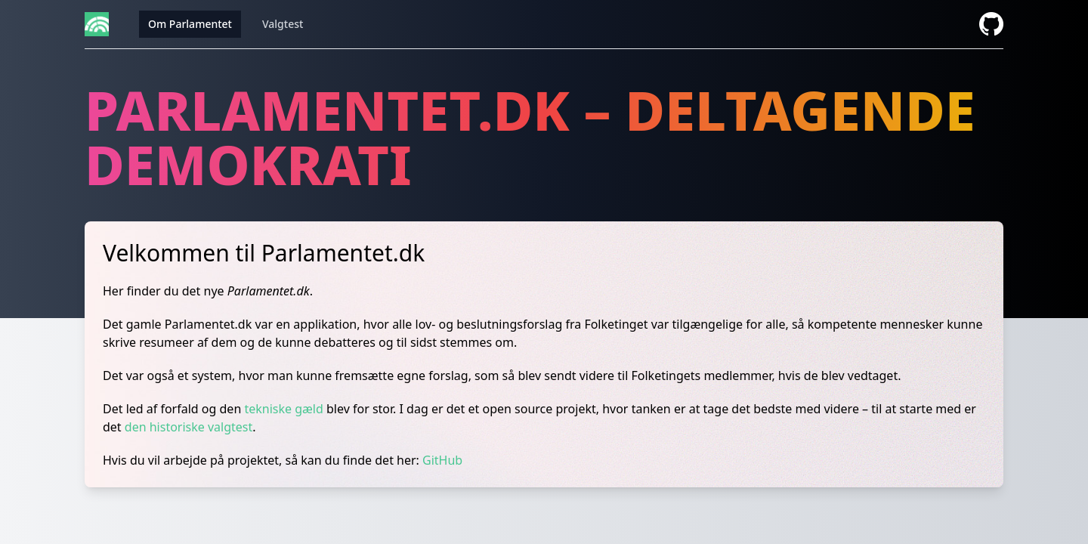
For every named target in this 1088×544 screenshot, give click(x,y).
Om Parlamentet (190, 24)
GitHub (442, 460)
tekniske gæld (283, 408)
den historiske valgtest (189, 427)
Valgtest (282, 24)
